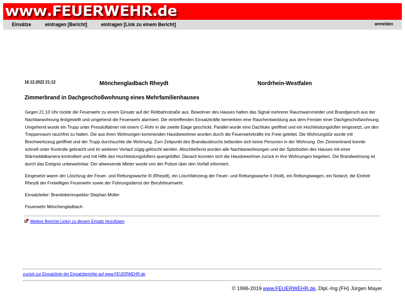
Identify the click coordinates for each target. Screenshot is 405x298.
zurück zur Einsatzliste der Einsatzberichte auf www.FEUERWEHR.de (84, 274)
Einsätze (21, 24)
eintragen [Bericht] (66, 24)
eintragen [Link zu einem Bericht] (138, 24)
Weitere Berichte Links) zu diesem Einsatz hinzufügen (75, 221)
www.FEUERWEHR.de (289, 288)
